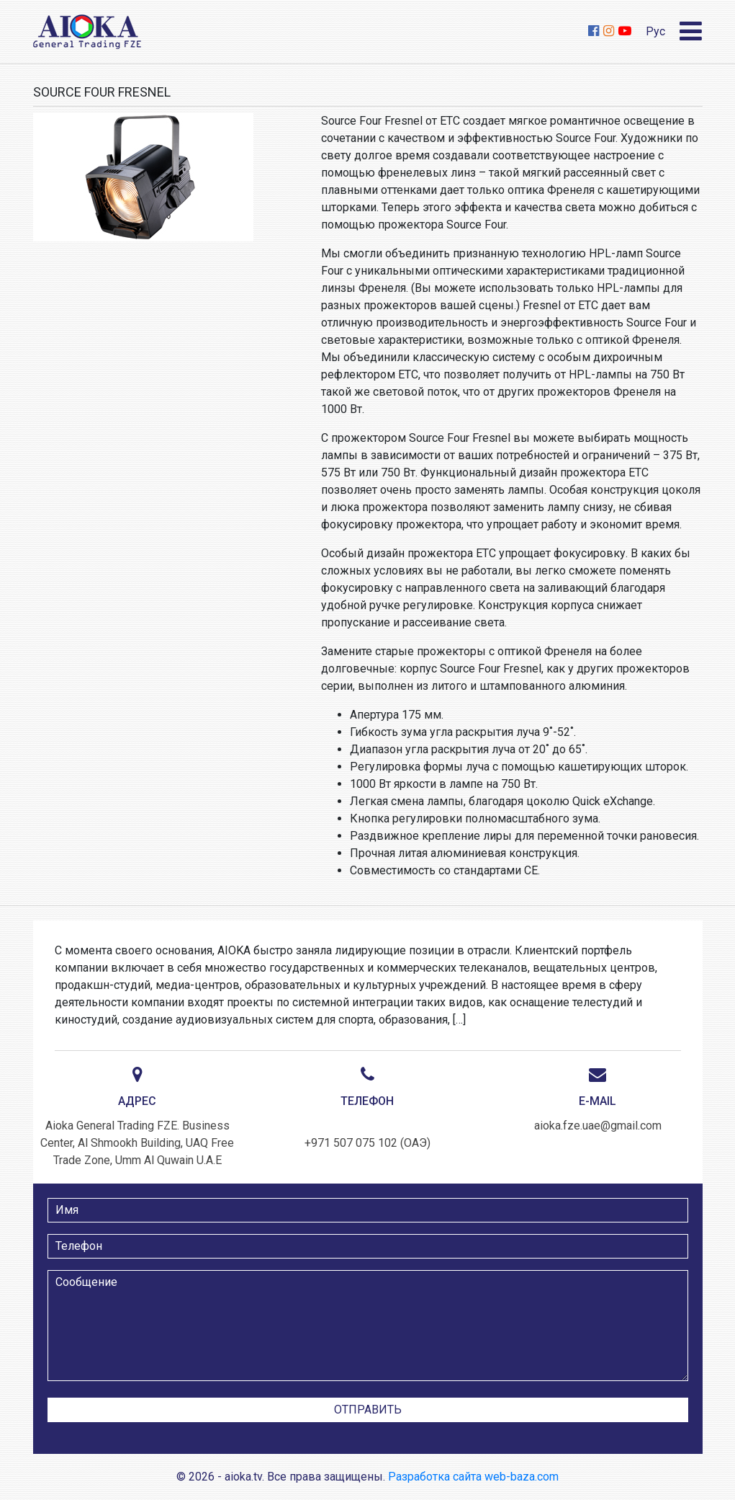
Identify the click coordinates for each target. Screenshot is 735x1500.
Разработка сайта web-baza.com (473, 1476)
